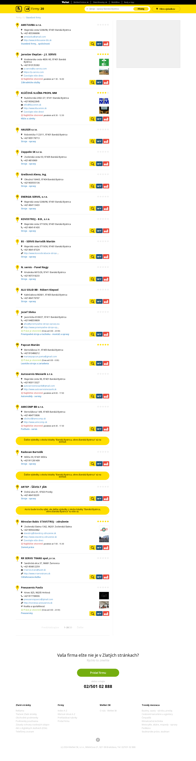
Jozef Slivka (28, 312)
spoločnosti (44, 43)
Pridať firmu (98, 673)
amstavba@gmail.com (35, 36)
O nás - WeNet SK (108, 710)
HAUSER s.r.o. (29, 129)
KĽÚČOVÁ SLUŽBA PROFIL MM (39, 93)
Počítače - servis (29, 429)
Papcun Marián (30, 344)
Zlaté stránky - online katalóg (19, 9)
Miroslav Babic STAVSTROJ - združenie (45, 521)
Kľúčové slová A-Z (66, 714)
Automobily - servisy (31, 396)
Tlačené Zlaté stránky (26, 714)
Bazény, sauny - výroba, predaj (157, 710)
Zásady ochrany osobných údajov (32, 724)
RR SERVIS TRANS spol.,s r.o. (38, 558)
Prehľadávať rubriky (67, 717)
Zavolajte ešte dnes (33, 75)
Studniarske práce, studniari (155, 731)
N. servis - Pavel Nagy (34, 267)
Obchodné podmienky (27, 717)
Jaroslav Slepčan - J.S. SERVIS (38, 54)
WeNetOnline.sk (81, 2)
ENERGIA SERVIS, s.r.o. (34, 196)
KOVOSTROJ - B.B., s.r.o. (35, 219)
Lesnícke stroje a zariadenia (35, 363)
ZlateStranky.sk (100, 2)
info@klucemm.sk (32, 104)
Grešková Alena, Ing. (34, 174)
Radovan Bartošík (32, 452)
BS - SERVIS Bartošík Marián (38, 241)
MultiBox (115, 2)
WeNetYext (99, 43)
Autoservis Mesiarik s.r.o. (37, 374)
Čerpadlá (146, 717)
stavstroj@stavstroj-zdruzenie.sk (40, 533)
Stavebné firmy (33, 17)
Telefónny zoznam (25, 731)
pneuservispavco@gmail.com (38, 599)
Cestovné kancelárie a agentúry (157, 714)
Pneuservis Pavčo (32, 587)
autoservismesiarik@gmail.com (39, 385)
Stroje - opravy (28, 141)
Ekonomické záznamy (106, 43)
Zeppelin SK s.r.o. (31, 152)
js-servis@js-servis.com (35, 68)
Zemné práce (27, 547)
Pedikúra (146, 728)
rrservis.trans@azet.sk (35, 569)
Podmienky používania (27, 721)
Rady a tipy (129, 2)
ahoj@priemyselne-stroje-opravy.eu (41, 323)
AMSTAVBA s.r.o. (31, 25)
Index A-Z (62, 710)
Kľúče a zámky (28, 118)
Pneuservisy (27, 613)
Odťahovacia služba (31, 577)
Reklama (20, 710)
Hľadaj (141, 9)
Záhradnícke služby (30, 82)
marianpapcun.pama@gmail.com (40, 356)
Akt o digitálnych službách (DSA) (31, 728)
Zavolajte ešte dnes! (34, 111)
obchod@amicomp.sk (35, 418)
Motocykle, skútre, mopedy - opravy (159, 724)
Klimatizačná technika (152, 721)
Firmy (19, 17)
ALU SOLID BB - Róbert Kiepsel (39, 289)
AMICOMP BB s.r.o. (32, 406)
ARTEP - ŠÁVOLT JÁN (34, 486)
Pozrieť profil (92, 43)
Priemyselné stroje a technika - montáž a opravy (45, 334)
